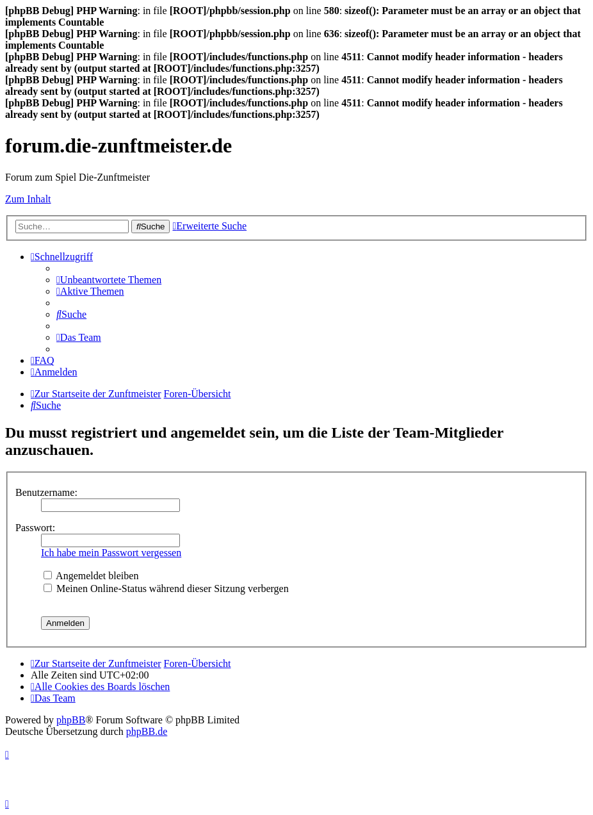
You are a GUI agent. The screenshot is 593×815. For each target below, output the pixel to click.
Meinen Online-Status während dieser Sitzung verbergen (166, 588)
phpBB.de (146, 731)
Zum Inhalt (28, 198)
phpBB (70, 719)
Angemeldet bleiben (91, 575)
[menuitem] (108, 279)
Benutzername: (46, 492)
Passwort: (35, 527)
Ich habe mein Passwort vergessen (111, 552)
